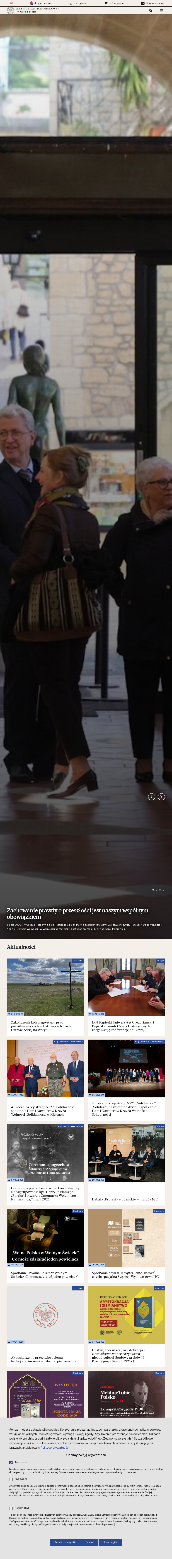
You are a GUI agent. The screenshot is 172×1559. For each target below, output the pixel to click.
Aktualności (21, 944)
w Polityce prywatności (53, 1447)
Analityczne (21, 1479)
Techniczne (21, 1462)
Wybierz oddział (28, 13)
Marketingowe (22, 1508)
